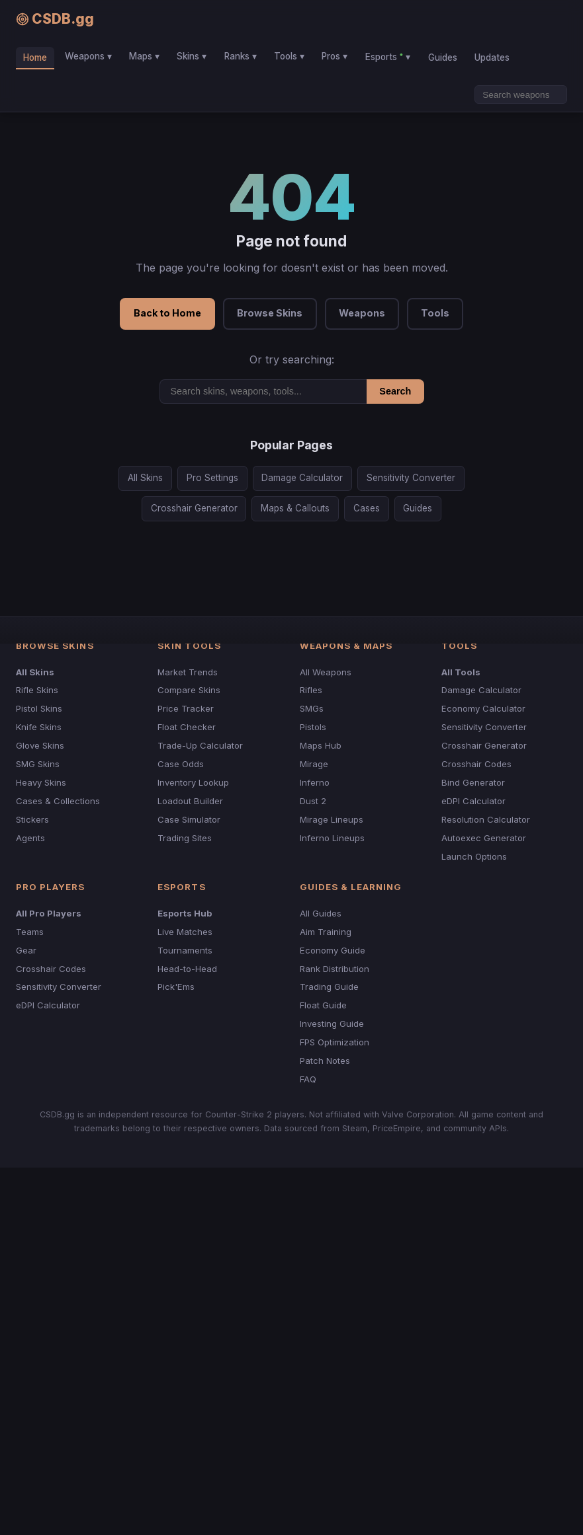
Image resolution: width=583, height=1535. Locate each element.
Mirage (314, 764)
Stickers (32, 819)
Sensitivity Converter (411, 477)
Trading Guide (329, 986)
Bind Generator (473, 782)
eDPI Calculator (473, 801)
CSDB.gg (55, 19)
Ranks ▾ (240, 56)
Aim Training (325, 931)
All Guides (320, 913)
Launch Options (474, 856)
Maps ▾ (144, 56)
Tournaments (184, 950)
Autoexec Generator (483, 838)
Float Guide (323, 1005)
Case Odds (180, 764)
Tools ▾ (289, 56)
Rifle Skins (37, 690)
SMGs (312, 708)
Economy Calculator (483, 708)
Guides (442, 57)
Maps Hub (320, 745)
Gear (26, 950)
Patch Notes (325, 1060)
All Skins (145, 477)
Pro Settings (212, 477)
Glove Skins (40, 745)
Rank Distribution (334, 968)
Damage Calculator (302, 477)
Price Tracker (185, 708)
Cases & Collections (58, 801)
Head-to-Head (187, 968)
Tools (435, 312)
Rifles (311, 690)
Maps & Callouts (295, 508)
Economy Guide (332, 950)
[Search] (520, 94)
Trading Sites (184, 838)
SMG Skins (38, 764)
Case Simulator (188, 819)
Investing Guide (332, 1023)
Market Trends (187, 672)
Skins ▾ (191, 56)
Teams (30, 931)
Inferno (315, 782)
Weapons (362, 312)
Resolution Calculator (485, 819)
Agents (30, 838)
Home (35, 57)
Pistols (313, 727)
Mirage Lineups (331, 819)
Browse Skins (269, 312)
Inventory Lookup (193, 782)
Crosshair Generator (194, 508)
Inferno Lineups (332, 838)
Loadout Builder (190, 801)
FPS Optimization (334, 1042)
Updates (492, 57)
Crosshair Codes (476, 764)
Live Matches (184, 931)
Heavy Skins (41, 782)
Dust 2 (313, 801)
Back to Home (167, 312)
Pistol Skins (39, 708)
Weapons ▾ (88, 56)
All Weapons (325, 672)
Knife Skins (39, 727)
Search (395, 391)
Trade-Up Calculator (200, 745)
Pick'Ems (176, 986)
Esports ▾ (387, 56)
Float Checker (186, 727)
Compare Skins (188, 690)
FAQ (308, 1079)
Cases (366, 508)
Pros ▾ (334, 56)
